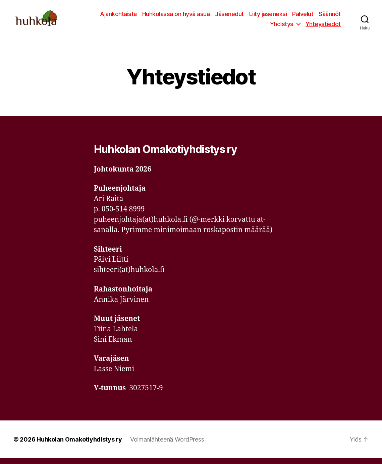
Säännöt (330, 16)
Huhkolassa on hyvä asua (176, 16)
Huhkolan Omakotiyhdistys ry (79, 445)
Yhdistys (281, 26)
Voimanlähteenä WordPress (167, 445)
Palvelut (302, 16)
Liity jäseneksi (268, 16)
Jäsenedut (229, 16)
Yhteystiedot (323, 26)
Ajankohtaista (118, 16)
